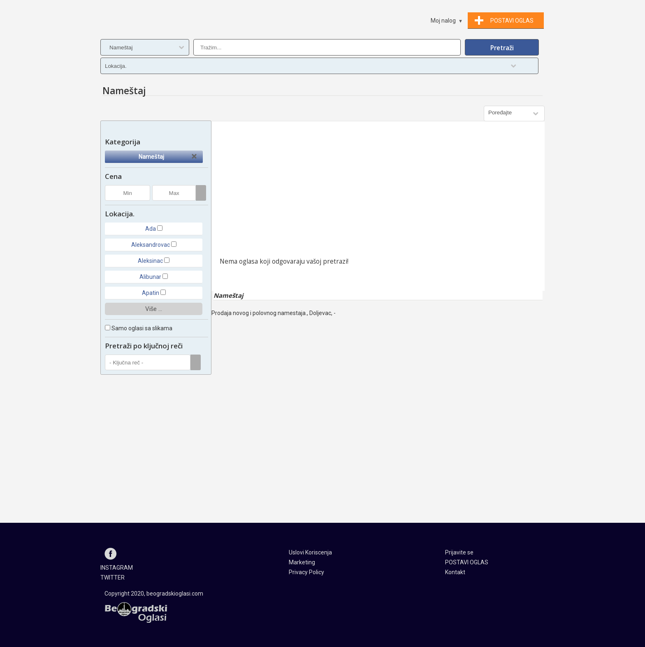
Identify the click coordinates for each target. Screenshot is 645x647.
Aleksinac (150, 260)
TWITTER (112, 577)
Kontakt (455, 572)
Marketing (302, 562)
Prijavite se (459, 552)
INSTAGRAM (116, 567)
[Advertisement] (378, 191)
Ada (150, 228)
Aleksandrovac (150, 244)
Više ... (153, 309)
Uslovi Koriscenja (310, 552)
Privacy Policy (306, 572)
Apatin (150, 293)
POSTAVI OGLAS (466, 562)
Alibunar (150, 277)
